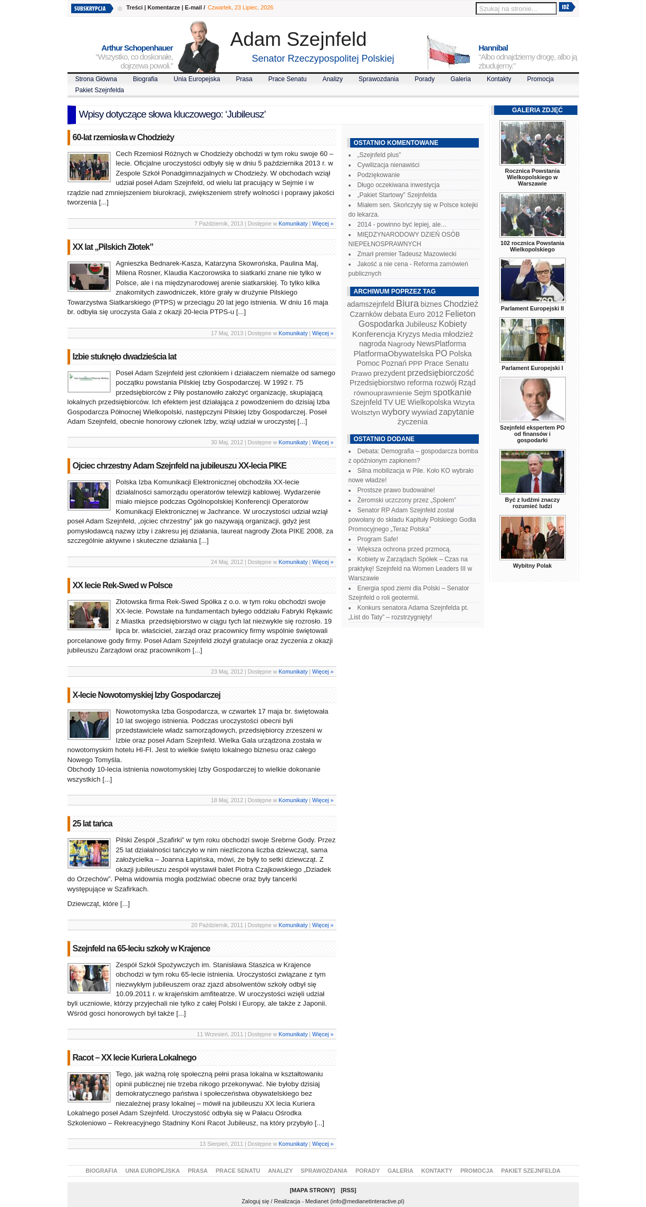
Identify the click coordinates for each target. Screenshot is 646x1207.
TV (388, 402)
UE (400, 402)
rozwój (446, 382)
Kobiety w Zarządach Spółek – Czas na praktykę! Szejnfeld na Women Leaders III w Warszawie (411, 569)
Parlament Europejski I (532, 368)
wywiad (424, 412)
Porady (424, 79)
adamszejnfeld (370, 304)
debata (395, 314)
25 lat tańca (92, 823)
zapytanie (456, 411)
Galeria (460, 79)
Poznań (394, 363)
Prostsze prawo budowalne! (396, 490)
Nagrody (401, 344)
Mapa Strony (312, 1190)
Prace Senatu (287, 79)
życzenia (413, 421)
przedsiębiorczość (440, 372)
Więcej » (322, 223)
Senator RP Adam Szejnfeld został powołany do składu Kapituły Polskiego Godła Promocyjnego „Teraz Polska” (412, 520)
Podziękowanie (379, 175)
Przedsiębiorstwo (378, 382)
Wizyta (464, 402)
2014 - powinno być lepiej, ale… (402, 224)
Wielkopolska (429, 402)
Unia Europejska (196, 79)
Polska (460, 353)
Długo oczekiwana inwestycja (399, 185)
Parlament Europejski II (532, 308)
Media (431, 334)
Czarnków (366, 314)
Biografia (145, 79)
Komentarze (164, 7)
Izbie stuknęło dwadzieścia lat (125, 356)
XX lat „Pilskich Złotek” (113, 246)
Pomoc (368, 363)
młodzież (458, 334)
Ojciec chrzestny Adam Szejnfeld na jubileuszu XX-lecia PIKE (179, 465)
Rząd (467, 382)
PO (442, 353)
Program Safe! (378, 539)
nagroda (372, 343)
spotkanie (452, 392)
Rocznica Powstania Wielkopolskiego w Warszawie (532, 177)
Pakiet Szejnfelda (99, 90)
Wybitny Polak (532, 565)
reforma (420, 382)
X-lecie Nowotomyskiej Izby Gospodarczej (146, 694)
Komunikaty (292, 223)
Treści (135, 7)
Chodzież (460, 303)
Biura (407, 303)
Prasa (244, 79)
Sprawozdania (379, 79)
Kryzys (409, 334)
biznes (431, 304)
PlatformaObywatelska (393, 353)
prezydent (389, 373)
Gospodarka (381, 323)
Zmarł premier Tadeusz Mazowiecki (407, 254)
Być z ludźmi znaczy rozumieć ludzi (532, 503)
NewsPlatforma (441, 343)
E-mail (193, 7)
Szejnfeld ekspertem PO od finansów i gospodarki (532, 433)
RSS (348, 1190)
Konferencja (374, 333)
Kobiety (453, 323)
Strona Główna (96, 79)
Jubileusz (421, 324)
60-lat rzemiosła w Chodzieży (124, 137)
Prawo (361, 373)
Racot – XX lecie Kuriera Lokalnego (135, 1057)
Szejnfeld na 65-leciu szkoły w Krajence (141, 948)
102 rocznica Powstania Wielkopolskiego (532, 246)
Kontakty (499, 79)
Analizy (332, 79)
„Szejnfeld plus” (379, 155)
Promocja (540, 79)
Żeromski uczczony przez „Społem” (407, 500)
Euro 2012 (426, 314)
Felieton (460, 313)
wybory (396, 412)
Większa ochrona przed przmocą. (404, 549)
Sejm (422, 392)
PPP (415, 363)
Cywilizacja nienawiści (389, 165)
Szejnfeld (366, 402)
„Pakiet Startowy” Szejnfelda (397, 195)
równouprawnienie (383, 393)
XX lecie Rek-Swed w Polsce (122, 585)
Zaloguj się (255, 1201)
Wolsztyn (365, 412)
